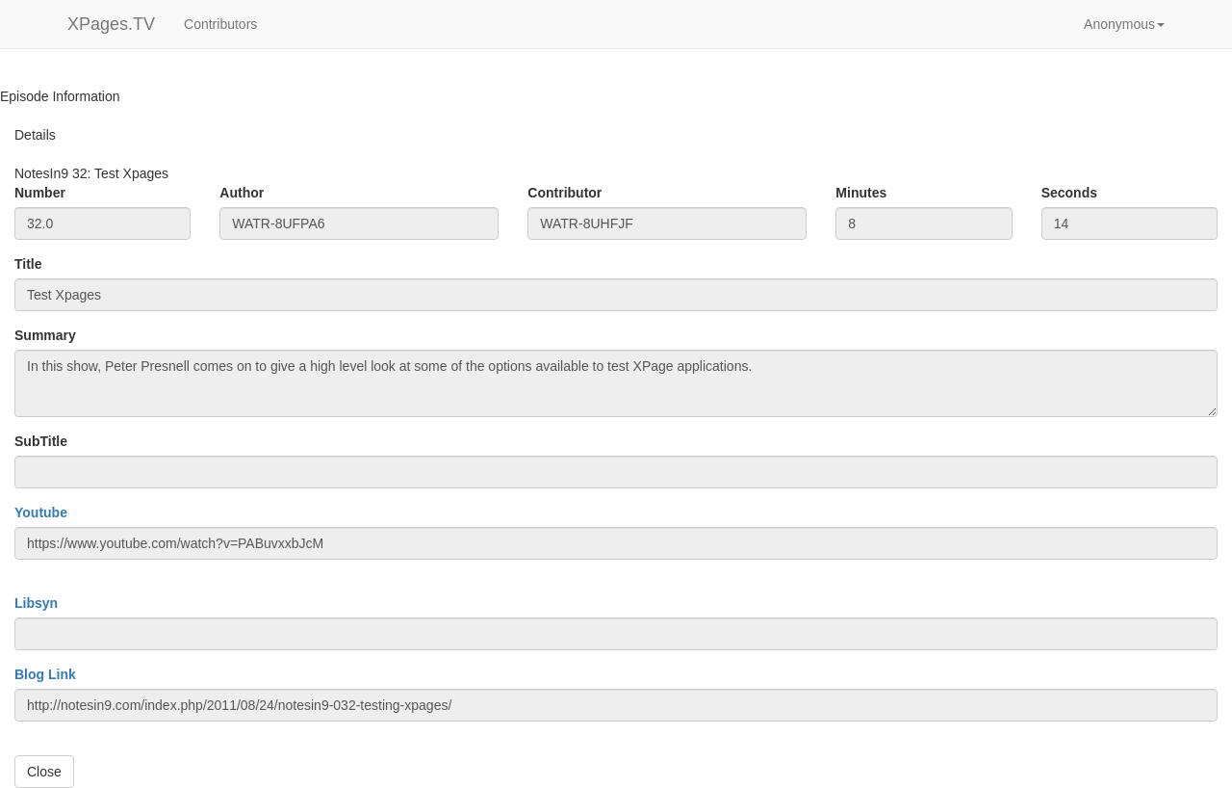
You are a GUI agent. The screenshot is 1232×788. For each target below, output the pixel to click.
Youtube (40, 512)
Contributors (220, 24)
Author (241, 192)
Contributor (564, 192)
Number (39, 192)
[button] (1124, 24)
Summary (45, 335)
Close (44, 771)
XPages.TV (111, 24)
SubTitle (40, 441)
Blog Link (45, 674)
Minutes (860, 192)
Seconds (1069, 192)
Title (28, 264)
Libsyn (36, 603)
